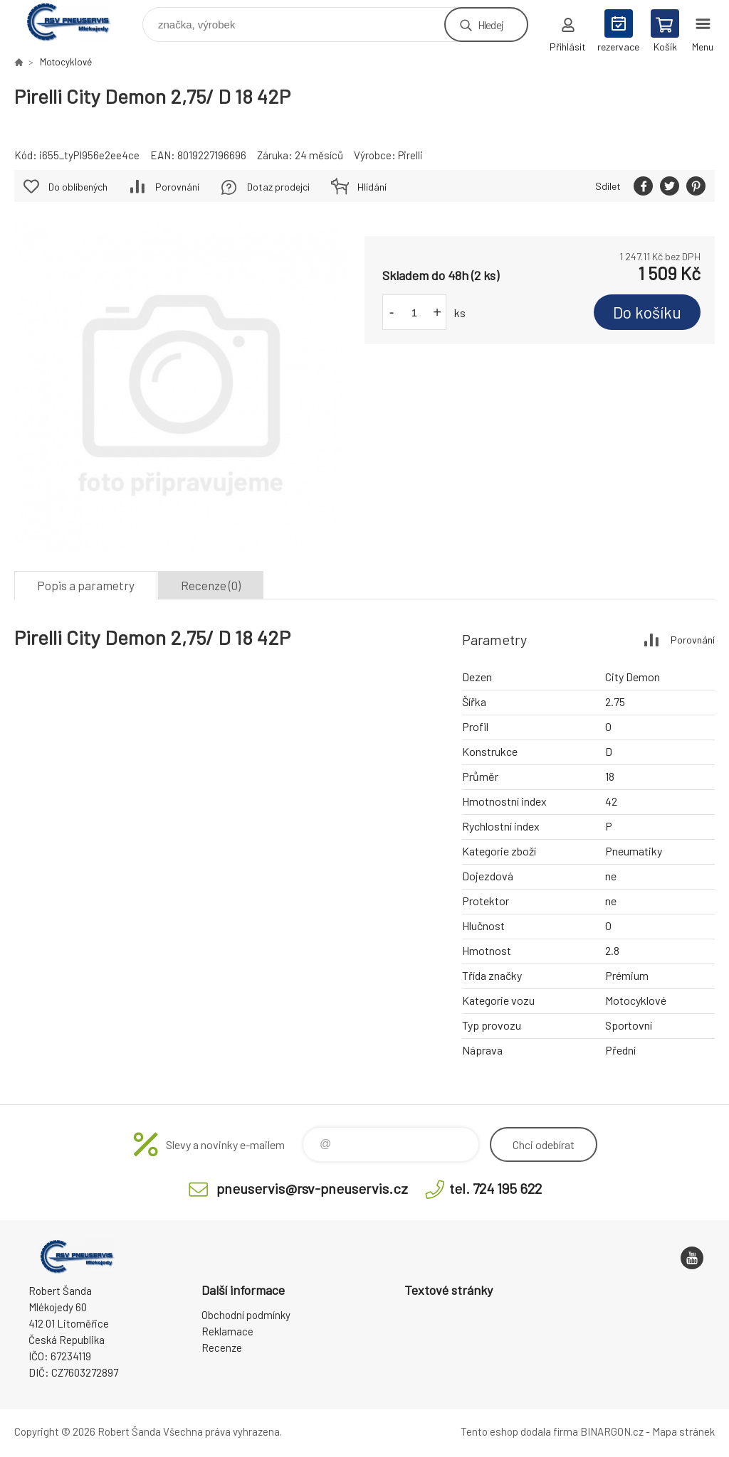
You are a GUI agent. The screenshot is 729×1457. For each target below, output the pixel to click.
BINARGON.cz (612, 1431)
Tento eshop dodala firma (519, 1431)
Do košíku (647, 312)
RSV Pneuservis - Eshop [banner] (77, 21)
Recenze (221, 1347)
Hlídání (372, 187)
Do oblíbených (77, 187)
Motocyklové (66, 62)
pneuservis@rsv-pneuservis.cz (312, 1188)
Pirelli (410, 155)
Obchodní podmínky (245, 1314)
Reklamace (227, 1331)
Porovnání (177, 187)
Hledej (490, 24)
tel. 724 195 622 (495, 1188)
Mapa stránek (683, 1431)
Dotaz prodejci (278, 187)
